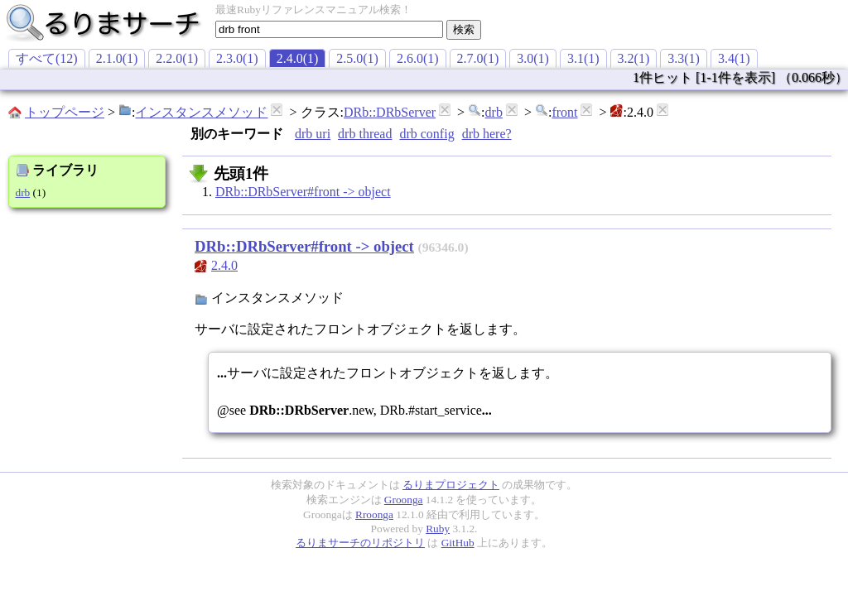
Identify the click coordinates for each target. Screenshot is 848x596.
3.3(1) (683, 58)
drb (494, 112)
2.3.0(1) (237, 58)
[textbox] (329, 29)
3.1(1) (583, 58)
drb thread (365, 134)
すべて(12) (47, 58)
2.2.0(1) (177, 58)
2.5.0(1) (357, 58)
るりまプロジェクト (450, 484)
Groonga (403, 499)
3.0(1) (533, 58)
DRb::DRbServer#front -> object (303, 192)
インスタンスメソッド (201, 112)
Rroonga (374, 514)
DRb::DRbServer (390, 112)
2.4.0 (224, 265)
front (564, 112)
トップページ (64, 112)
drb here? (487, 134)
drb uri (312, 134)
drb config (426, 134)
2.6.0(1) (418, 58)
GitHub (458, 542)
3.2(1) (634, 58)
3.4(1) (734, 58)
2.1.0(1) (117, 58)
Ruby (438, 528)
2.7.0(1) (478, 58)
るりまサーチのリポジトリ (360, 542)
